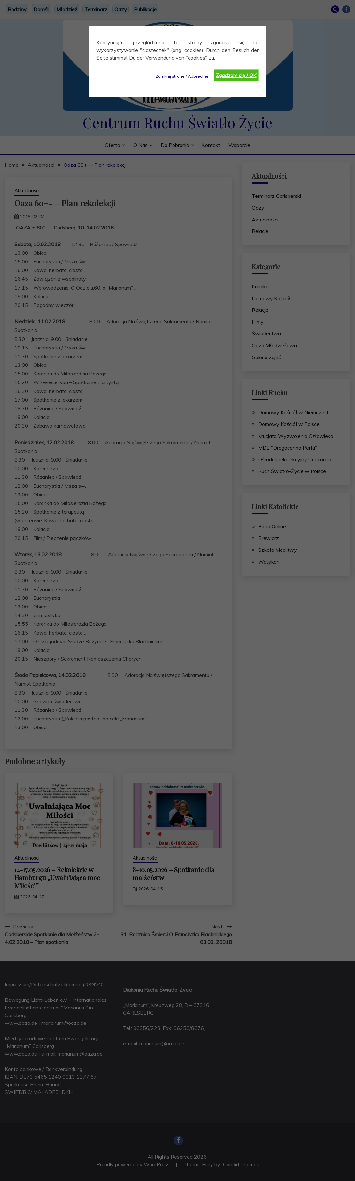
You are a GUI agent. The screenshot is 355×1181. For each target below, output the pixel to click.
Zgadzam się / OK (236, 75)
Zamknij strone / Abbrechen (183, 76)
